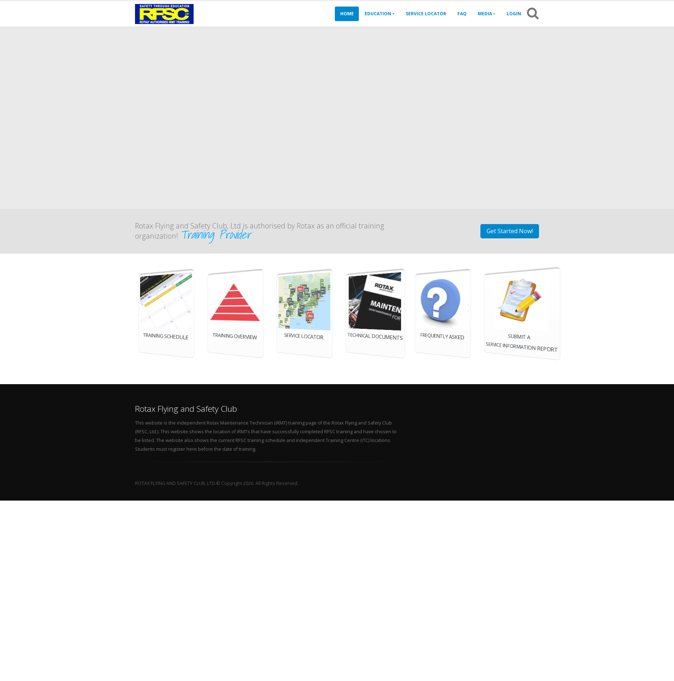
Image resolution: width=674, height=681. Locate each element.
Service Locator (426, 14)
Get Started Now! (513, 231)
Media (485, 14)
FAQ (462, 14)
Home (347, 14)
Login (514, 14)
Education (378, 14)
